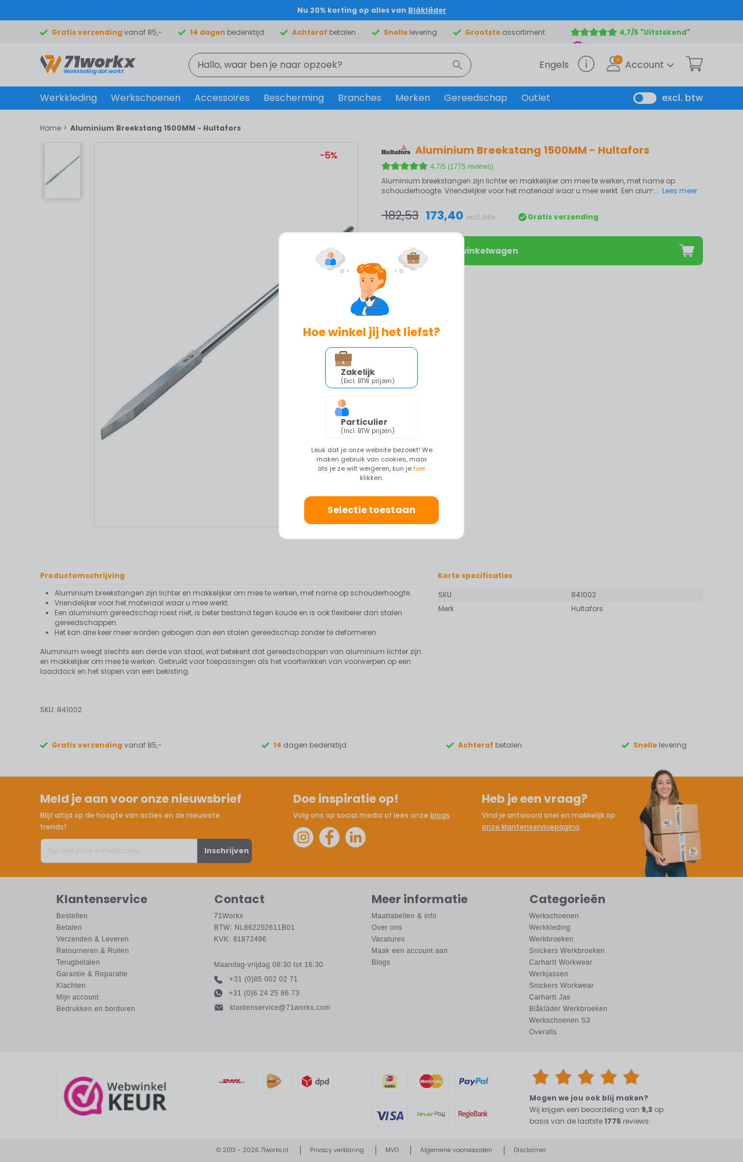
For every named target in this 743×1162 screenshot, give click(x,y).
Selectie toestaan (371, 510)
